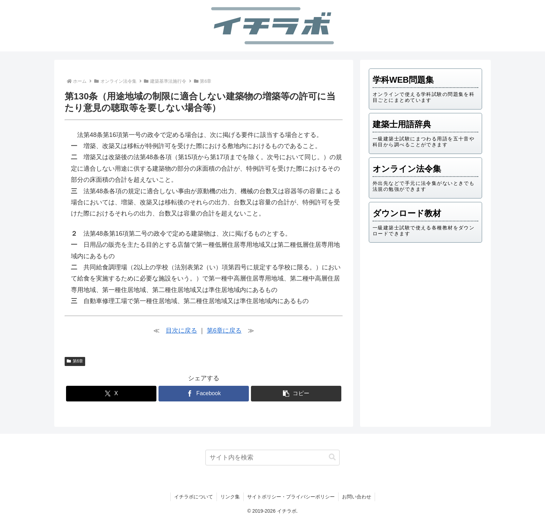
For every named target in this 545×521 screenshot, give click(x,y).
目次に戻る (181, 330)
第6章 (75, 361)
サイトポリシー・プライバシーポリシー (291, 496)
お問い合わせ (356, 496)
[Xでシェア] (111, 393)
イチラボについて (193, 496)
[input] (272, 457)
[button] (296, 393)
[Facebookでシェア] (203, 393)
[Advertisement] (425, 302)
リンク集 (230, 496)
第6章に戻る (224, 330)
